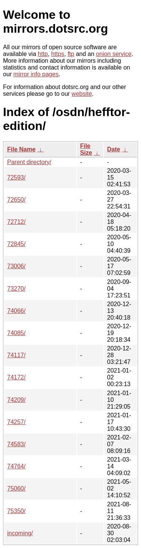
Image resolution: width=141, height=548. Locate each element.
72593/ (16, 177)
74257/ (16, 422)
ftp (71, 54)
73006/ (16, 266)
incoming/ (20, 533)
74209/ (16, 400)
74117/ (16, 355)
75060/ (16, 488)
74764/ (16, 466)
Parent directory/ (29, 162)
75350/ (16, 511)
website (81, 94)
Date (113, 149)
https (57, 54)
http (43, 54)
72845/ (16, 244)
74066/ (16, 311)
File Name (21, 149)
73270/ (16, 288)
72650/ (16, 199)
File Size (86, 149)
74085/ (16, 333)
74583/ (16, 444)
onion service (113, 54)
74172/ (16, 377)
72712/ (16, 222)
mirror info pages (36, 74)
